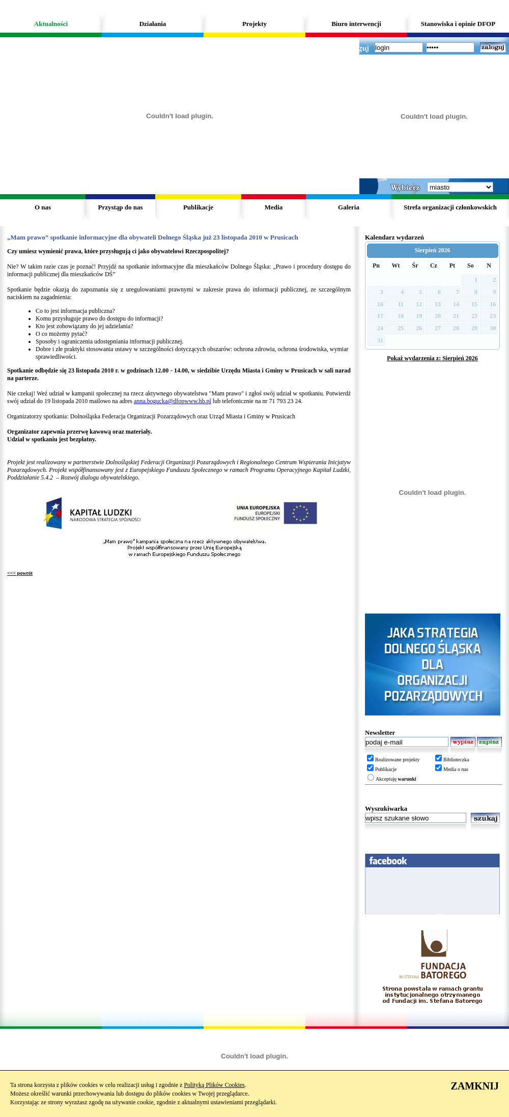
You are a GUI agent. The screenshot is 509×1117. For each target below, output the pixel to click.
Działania (152, 24)
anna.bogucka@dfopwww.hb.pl (172, 401)
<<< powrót (20, 573)
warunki (407, 779)
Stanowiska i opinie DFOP (458, 24)
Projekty (254, 24)
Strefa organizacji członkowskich (450, 207)
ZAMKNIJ (475, 1086)
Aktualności (51, 24)
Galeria (348, 207)
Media (273, 207)
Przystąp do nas (120, 207)
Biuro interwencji (356, 24)
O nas (43, 207)
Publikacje (198, 207)
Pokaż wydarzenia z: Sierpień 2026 (432, 358)
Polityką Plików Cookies (214, 1084)
